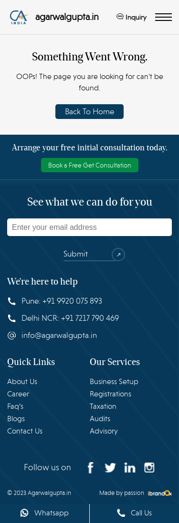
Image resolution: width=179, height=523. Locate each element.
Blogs (16, 418)
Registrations (110, 394)
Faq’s (15, 406)
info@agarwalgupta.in (52, 335)
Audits (100, 418)
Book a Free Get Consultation (89, 165)
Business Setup (114, 381)
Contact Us (24, 431)
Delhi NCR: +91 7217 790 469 (63, 318)
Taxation (103, 406)
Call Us (134, 513)
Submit (89, 254)
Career (18, 394)
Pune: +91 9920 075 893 (54, 301)
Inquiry (131, 17)
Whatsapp (45, 513)
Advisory (104, 431)
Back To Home (89, 111)
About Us (22, 381)
